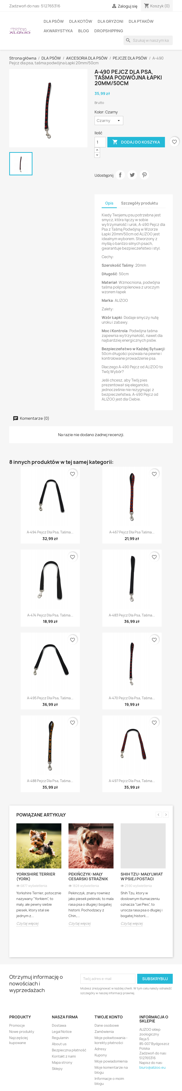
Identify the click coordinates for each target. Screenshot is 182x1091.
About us (59, 1044)
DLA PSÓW (54, 21)
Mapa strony (62, 1062)
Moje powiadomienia (111, 1061)
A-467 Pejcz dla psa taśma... (132, 532)
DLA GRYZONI (110, 21)
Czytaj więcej (27, 923)
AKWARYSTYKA (58, 30)
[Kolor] (109, 120)
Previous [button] (159, 815)
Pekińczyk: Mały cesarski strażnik (88, 876)
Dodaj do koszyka (136, 142)
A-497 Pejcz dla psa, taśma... (132, 781)
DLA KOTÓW (80, 21)
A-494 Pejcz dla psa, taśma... (50, 532)
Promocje (17, 1025)
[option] (39, 878)
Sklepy (57, 1068)
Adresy (100, 1049)
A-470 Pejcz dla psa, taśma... (132, 698)
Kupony (101, 1055)
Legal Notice (62, 1031)
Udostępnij (120, 175)
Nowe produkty (21, 1031)
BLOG (83, 30)
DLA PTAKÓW (141, 21)
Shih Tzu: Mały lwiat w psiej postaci (142, 876)
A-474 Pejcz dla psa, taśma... (50, 615)
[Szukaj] (148, 40)
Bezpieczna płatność (69, 1050)
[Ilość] (100, 142)
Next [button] (166, 815)
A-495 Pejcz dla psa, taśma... (50, 698)
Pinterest (144, 175)
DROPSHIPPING (108, 30)
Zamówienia (104, 1031)
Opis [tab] (109, 203)
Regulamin (60, 1037)
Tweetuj (132, 175)
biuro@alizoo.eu (152, 1067)
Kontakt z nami (64, 1056)
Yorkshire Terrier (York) (35, 876)
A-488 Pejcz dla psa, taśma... (50, 781)
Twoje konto (109, 1017)
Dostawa (59, 1025)
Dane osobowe (107, 1025)
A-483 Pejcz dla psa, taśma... (132, 615)
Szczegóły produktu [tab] (139, 203)
